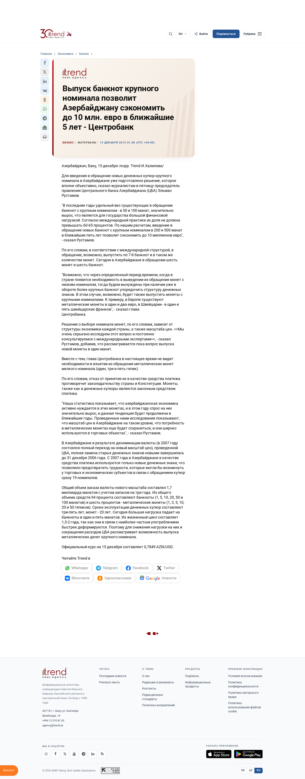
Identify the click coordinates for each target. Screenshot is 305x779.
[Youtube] (74, 754)
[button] (45, 63)
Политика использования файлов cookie (244, 707)
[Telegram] (83, 754)
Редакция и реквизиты (158, 682)
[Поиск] (170, 34)
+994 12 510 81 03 (53, 720)
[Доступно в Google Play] (248, 754)
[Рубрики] (253, 34)
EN (243, 770)
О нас (146, 676)
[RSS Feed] (102, 754)
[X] (65, 754)
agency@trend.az (52, 725)
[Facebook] (55, 754)
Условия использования (245, 676)
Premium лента (109, 682)
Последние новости (112, 676)
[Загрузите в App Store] (219, 754)
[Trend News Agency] (54, 673)
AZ (250, 770)
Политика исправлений (158, 705)
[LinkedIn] (93, 754)
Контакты (149, 688)
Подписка (192, 676)
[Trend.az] (56, 34)
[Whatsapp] (46, 754)
